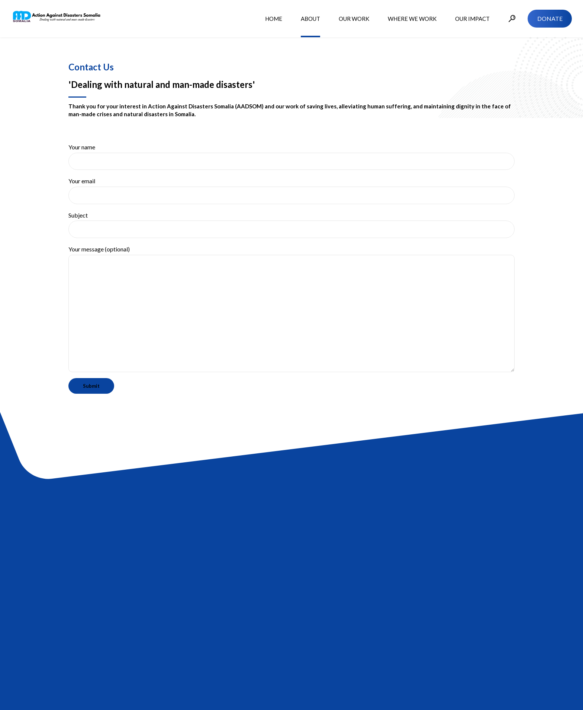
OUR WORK (354, 18)
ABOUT (310, 18)
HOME (273, 18)
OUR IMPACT (472, 18)
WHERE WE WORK (412, 18)
